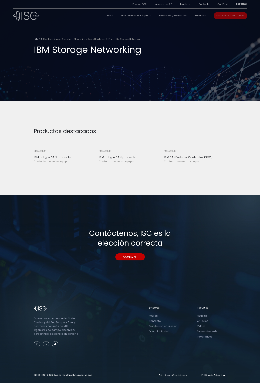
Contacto (204, 4)
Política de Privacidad (213, 375)
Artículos (202, 321)
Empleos (185, 4)
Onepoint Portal (159, 331)
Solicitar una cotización (230, 15)
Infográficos (204, 336)
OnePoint (222, 4)
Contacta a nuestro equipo (51, 161)
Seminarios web (207, 331)
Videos (201, 326)
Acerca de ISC (164, 4)
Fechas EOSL (140, 4)
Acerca (153, 315)
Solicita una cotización (163, 326)
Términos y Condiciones (173, 375)
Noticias (202, 315)
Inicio (110, 15)
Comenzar (130, 256)
